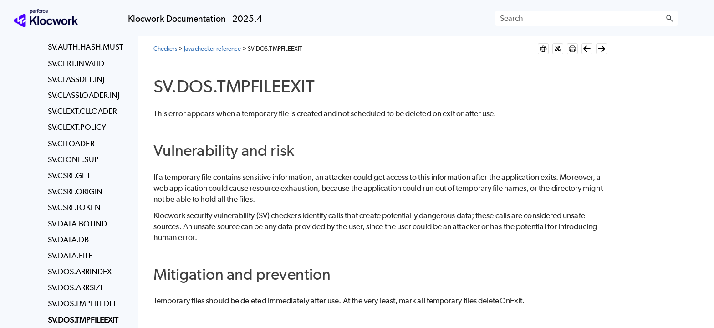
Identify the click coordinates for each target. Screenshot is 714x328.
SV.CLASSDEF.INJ (76, 79)
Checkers (165, 48)
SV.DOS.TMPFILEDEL (82, 303)
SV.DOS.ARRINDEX (80, 271)
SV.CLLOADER (71, 143)
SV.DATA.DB (68, 239)
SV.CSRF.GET (69, 175)
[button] (669, 18)
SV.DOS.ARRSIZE (76, 287)
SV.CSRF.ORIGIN (75, 191)
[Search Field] (586, 18)
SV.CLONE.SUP (73, 159)
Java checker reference (212, 48)
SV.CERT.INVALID (76, 63)
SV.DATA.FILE (70, 255)
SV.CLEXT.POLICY (77, 127)
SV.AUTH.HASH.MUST (85, 46)
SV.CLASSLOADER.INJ (83, 95)
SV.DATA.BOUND (77, 223)
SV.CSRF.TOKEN (74, 207)
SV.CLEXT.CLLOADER (82, 111)
